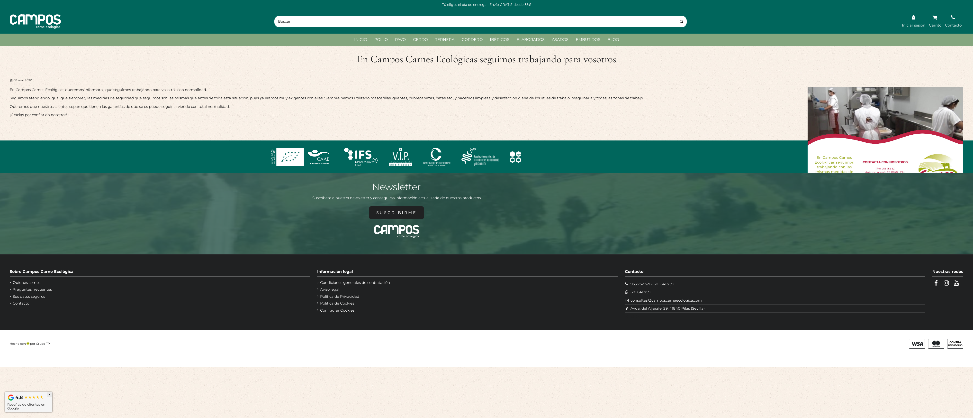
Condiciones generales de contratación (355, 282)
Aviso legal (329, 289)
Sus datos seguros (29, 296)
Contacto (21, 303)
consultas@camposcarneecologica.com (666, 300)
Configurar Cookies (337, 310)
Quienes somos (26, 282)
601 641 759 (664, 284)
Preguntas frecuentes (32, 289)
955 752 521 (640, 284)
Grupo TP (43, 343)
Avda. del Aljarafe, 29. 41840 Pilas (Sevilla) (668, 308)
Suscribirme (396, 212)
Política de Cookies (337, 303)
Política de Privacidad (339, 296)
